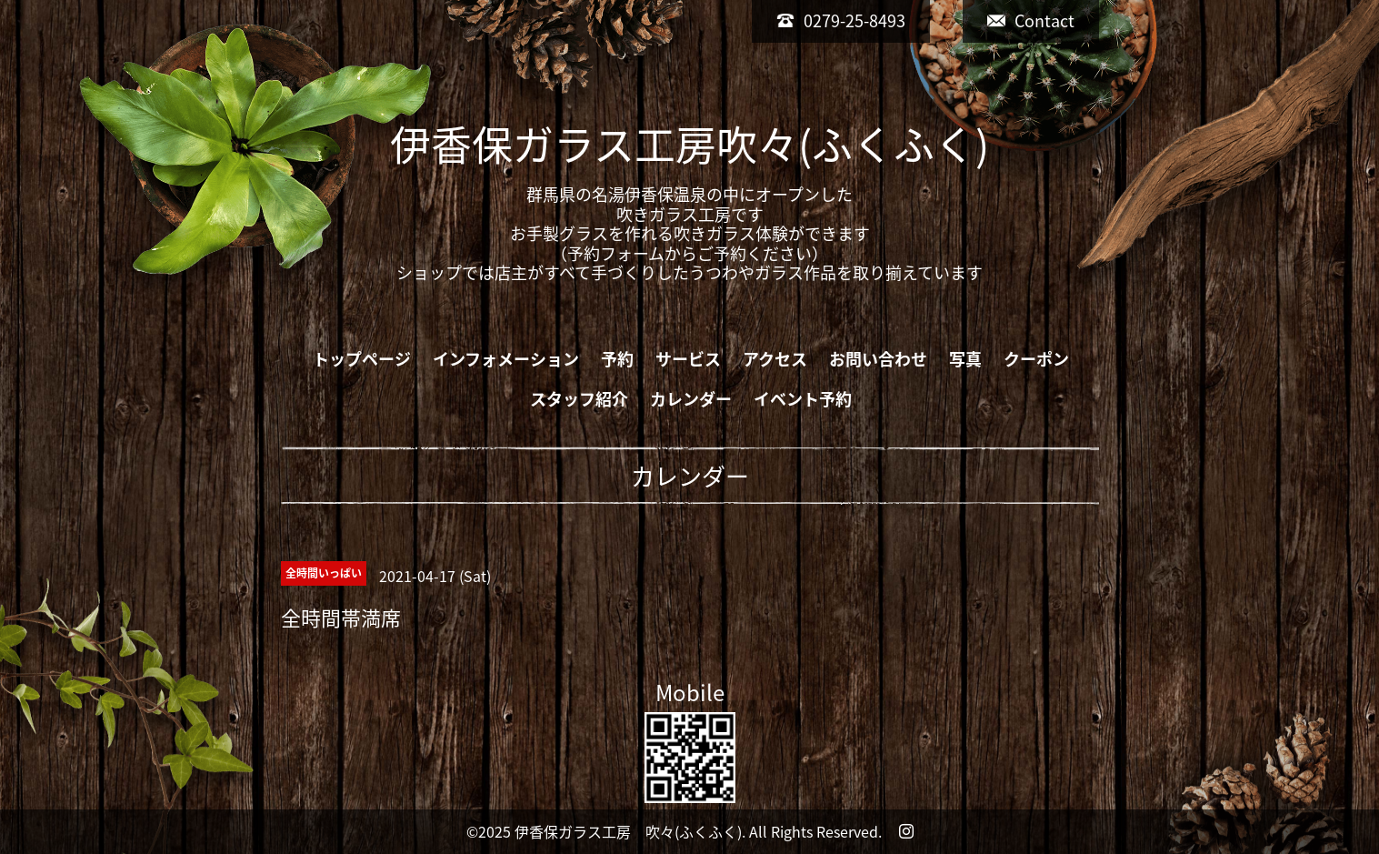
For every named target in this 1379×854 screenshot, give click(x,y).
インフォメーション (506, 359)
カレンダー (691, 399)
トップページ (362, 359)
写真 (965, 359)
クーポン (1036, 359)
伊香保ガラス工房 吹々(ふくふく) (628, 831)
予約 (617, 359)
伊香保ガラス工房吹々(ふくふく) (689, 144)
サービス (688, 359)
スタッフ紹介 (579, 399)
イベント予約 (803, 399)
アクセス (775, 359)
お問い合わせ (878, 359)
